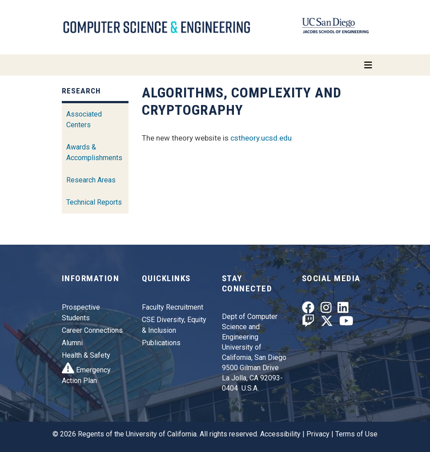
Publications (161, 343)
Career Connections (92, 330)
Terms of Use (356, 434)
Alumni (72, 343)
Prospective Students (81, 312)
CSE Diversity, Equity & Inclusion (174, 325)
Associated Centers (84, 119)
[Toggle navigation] (215, 65)
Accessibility (280, 434)
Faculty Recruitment (172, 307)
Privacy (318, 434)
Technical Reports (94, 202)
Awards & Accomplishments (94, 152)
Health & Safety (86, 355)
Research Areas (91, 180)
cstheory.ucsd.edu (261, 137)
